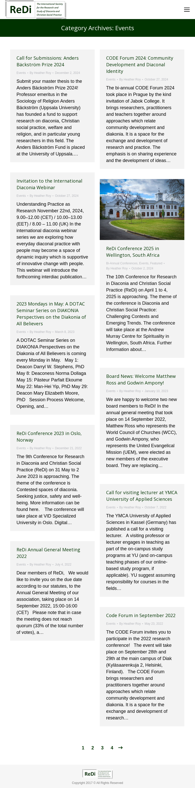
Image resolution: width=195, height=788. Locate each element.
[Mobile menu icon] (187, 10)
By (40, 73)
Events (21, 73)
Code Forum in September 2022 (140, 615)
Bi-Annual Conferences (121, 263)
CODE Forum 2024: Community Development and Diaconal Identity (139, 64)
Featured (156, 263)
